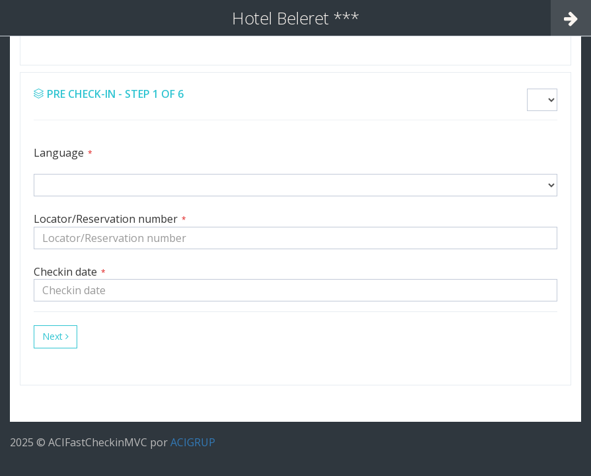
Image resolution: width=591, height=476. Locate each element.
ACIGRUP (192, 442)
